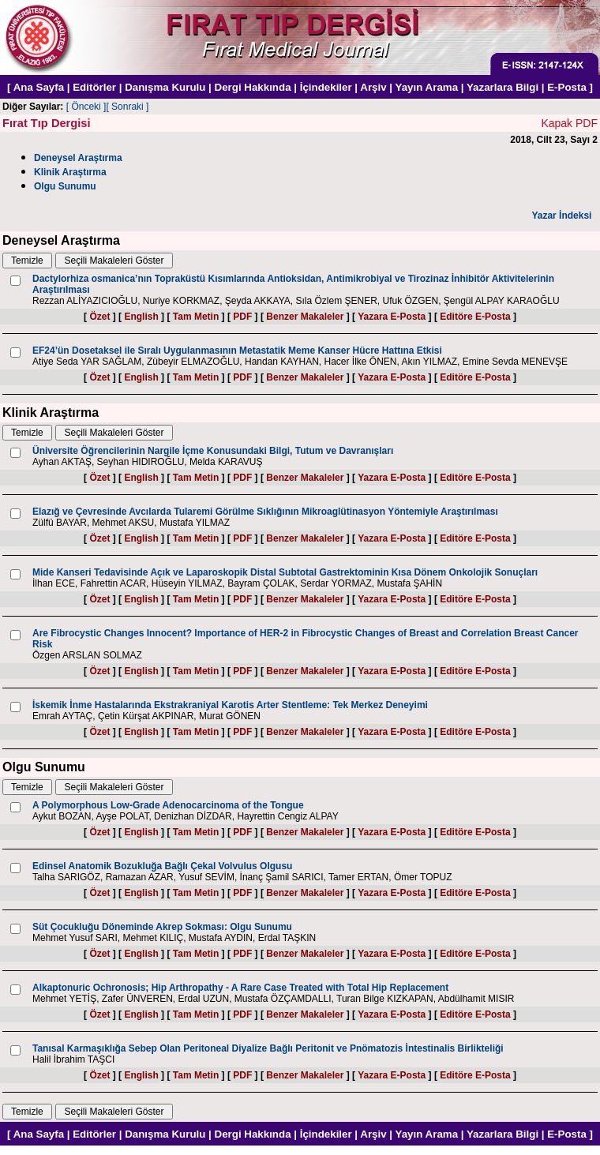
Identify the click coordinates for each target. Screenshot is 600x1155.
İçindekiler (326, 87)
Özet (99, 316)
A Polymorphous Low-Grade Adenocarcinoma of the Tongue (168, 805)
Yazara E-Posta (392, 316)
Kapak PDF (569, 123)
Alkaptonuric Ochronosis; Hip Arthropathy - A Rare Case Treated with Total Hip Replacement (240, 987)
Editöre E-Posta (475, 316)
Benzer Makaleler (304, 316)
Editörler (94, 87)
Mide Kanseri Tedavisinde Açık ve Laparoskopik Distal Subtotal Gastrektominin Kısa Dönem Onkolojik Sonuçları (285, 572)
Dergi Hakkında (253, 87)
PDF (242, 316)
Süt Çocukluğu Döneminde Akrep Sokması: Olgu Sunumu (162, 926)
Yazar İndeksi (561, 215)
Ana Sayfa (38, 87)
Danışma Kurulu (165, 87)
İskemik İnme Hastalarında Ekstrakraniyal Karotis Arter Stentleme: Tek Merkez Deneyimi (230, 705)
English (141, 316)
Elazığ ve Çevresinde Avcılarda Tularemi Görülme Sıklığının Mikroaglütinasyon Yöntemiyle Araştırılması (265, 511)
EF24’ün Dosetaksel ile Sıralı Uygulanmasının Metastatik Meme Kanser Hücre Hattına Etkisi (237, 350)
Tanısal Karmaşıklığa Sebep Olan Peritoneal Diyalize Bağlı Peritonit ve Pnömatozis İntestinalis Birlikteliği (268, 1048)
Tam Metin (196, 316)
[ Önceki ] (86, 106)
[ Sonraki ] (127, 106)
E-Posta (567, 87)
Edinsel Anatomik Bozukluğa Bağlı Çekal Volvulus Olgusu (162, 866)
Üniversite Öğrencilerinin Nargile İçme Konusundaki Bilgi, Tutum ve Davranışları (212, 450)
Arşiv (373, 87)
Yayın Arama (427, 87)
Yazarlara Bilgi (502, 87)
